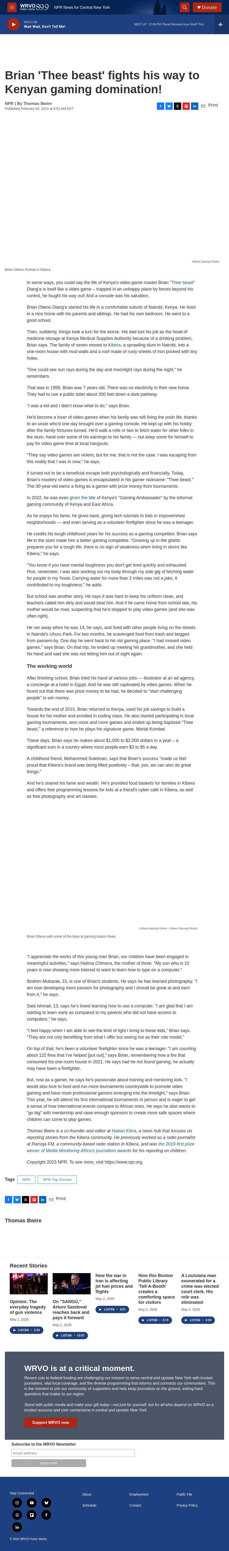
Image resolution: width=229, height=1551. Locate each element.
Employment (138, 1494)
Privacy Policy (187, 1505)
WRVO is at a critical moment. (79, 1368)
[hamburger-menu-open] (12, 7)
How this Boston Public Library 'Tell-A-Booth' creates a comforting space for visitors (156, 1289)
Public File (184, 1494)
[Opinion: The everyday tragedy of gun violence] (29, 1283)
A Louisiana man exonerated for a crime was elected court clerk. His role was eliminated (200, 1289)
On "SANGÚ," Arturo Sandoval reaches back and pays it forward (71, 1309)
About (86, 1494)
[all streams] (222, 24)
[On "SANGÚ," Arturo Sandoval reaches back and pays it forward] (72, 1283)
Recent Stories (28, 1266)
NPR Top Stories (57, 1180)
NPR (26, 1180)
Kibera (114, 345)
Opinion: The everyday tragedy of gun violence (28, 1307)
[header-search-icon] (185, 7)
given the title (82, 497)
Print (213, 105)
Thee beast (182, 282)
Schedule (89, 1505)
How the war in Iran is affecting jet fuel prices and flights (114, 1283)
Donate (209, 7)
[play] (13, 24)
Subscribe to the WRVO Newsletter (43, 1444)
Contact (135, 1505)
